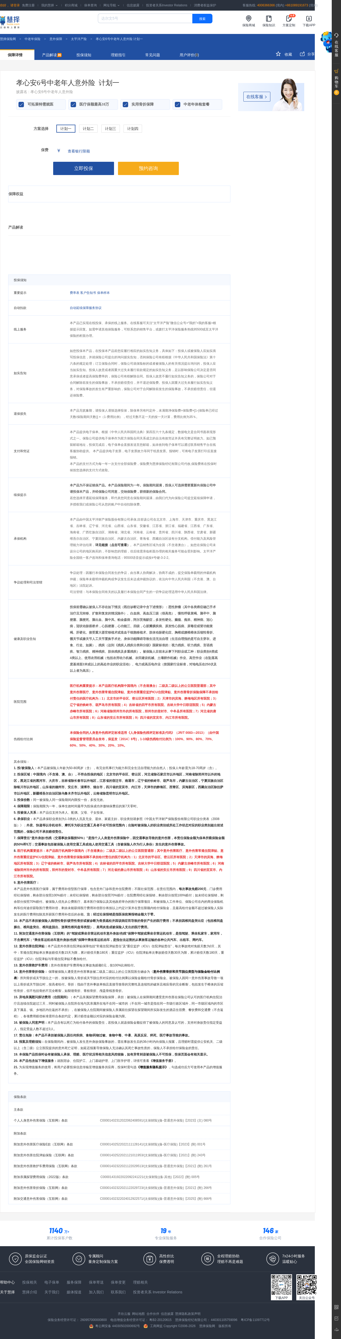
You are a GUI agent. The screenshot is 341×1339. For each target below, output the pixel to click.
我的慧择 (49, 5)
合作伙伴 (153, 1314)
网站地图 (139, 1314)
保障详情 (15, 55)
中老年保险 (32, 39)
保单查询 (90, 5)
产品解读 (52, 55)
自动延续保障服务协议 (86, 308)
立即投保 (83, 168)
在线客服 (256, 96)
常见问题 (152, 55)
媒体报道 (75, 1292)
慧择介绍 (30, 1292)
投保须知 (83, 55)
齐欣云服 (124, 1314)
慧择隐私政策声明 (188, 1314)
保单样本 (103, 293)
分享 (307, 53)
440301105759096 (224, 1320)
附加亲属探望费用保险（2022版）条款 (41, 1177)
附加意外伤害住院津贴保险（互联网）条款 (44, 1155)
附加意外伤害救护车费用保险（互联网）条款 (45, 1166)
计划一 (65, 129)
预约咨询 (148, 168)
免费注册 (28, 5)
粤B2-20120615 (160, 1320)
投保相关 (30, 1282)
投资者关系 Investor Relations (157, 1292)
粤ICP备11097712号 (255, 1320)
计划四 (132, 129)
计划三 (110, 129)
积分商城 (71, 5)
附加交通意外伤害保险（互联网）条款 (41, 1199)
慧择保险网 (8, 39)
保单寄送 (97, 1282)
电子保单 (52, 1282)
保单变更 (119, 1282)
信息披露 (133, 5)
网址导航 (111, 5)
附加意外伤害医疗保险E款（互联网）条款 (43, 1144)
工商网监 (154, 1326)
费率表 (75, 293)
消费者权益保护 (205, 5)
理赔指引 (118, 55)
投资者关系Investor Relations (166, 5)
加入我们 (97, 1292)
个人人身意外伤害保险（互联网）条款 (41, 1120)
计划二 (88, 129)
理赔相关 (140, 1282)
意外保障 (55, 39)
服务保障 (75, 1282)
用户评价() (189, 55)
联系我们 (119, 1292)
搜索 (202, 19)
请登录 (15, 5)
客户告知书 (88, 293)
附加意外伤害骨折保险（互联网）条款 (41, 1188)
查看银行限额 (79, 151)
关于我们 (52, 1292)
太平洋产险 (79, 39)
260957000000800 (93, 1320)
